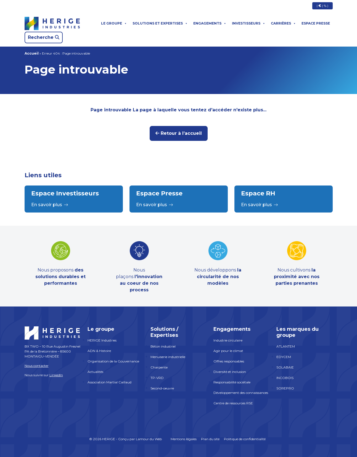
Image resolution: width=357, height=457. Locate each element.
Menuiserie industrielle (167, 357)
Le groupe (114, 23)
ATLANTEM (285, 346)
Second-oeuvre (162, 388)
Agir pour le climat (228, 351)
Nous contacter (37, 366)
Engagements (209, 23)
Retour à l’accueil (178, 133)
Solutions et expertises (160, 23)
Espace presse (316, 23)
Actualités (95, 372)
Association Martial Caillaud (109, 382)
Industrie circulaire (227, 340)
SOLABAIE (285, 367)
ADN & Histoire (99, 351)
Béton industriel (163, 346)
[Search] (44, 37)
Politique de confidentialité (245, 439)
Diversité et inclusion (229, 372)
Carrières (283, 23)
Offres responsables (228, 361)
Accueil (32, 53)
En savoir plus (49, 204)
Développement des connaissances (240, 393)
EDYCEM (283, 357)
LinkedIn (56, 375)
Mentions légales (184, 439)
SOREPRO (285, 388)
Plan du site (210, 439)
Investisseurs (248, 23)
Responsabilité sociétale (231, 382)
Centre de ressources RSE (233, 403)
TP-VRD (157, 378)
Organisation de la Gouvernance (113, 361)
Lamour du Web (149, 439)
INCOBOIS (284, 378)
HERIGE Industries (102, 340)
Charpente (159, 367)
